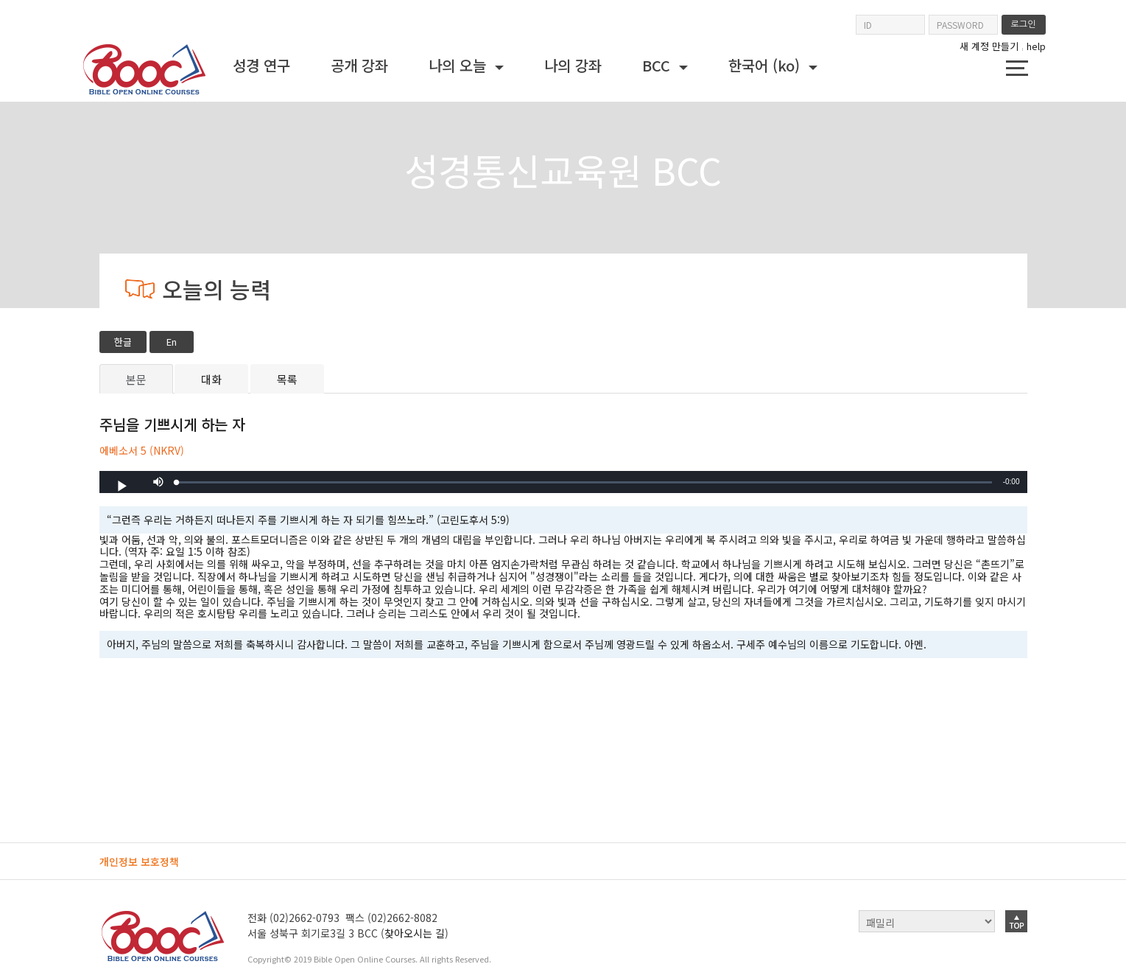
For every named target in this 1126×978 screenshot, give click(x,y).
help (1036, 46)
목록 (287, 379)
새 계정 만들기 (989, 46)
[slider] (584, 482)
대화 (211, 379)
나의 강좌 (573, 65)
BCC (658, 65)
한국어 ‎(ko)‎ (766, 65)
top (1016, 921)
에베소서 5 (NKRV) (141, 451)
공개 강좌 (359, 65)
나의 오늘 (459, 65)
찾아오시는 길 (414, 933)
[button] (158, 482)
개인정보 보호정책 (139, 861)
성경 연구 (261, 65)
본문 (136, 379)
